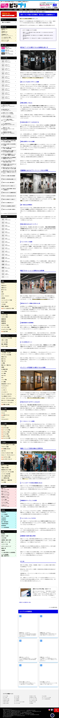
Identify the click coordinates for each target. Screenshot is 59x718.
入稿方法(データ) (38, 9)
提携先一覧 (3, 531)
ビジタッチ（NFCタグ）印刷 (6, 439)
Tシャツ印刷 (3, 414)
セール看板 (3, 373)
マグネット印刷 (4, 341)
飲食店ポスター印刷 (33, 693)
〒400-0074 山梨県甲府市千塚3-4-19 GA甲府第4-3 (15, 709)
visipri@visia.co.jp (51, 2)
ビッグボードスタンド (5, 445)
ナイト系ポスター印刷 (33, 696)
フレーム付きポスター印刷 (6, 306)
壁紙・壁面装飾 (4, 339)
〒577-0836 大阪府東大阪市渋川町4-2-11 (14, 708)
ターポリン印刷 (4, 312)
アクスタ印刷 (17, 692)
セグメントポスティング (5, 529)
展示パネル (3, 353)
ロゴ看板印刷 (17, 696)
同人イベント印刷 (4, 451)
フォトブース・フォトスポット (6, 392)
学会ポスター (3, 285)
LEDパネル (3, 437)
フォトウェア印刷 (5, 425)
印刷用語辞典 (3, 496)
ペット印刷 (3, 466)
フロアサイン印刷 (5, 443)
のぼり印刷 (4, 327)
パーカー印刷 (4, 422)
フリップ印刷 (3, 364)
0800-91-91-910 (45, 5)
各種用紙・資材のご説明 (5, 523)
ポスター (2, 283)
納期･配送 (21, 9)
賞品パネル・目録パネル (5, 358)
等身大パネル (3, 351)
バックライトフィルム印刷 (5, 333)
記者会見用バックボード (5, 375)
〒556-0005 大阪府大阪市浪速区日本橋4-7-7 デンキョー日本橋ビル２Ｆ (19, 707)
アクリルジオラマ (4, 408)
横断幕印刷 (3, 316)
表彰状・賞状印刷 (4, 304)
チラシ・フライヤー (4, 294)
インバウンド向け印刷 (5, 459)
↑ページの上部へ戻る (53, 607)
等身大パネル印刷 (6, 696)
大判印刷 (2, 296)
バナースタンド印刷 (4, 323)
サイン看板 (3, 366)
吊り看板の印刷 (4, 362)
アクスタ (2, 402)
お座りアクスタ (4, 404)
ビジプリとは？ (9, 9)
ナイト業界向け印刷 (4, 462)
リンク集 (7, 535)
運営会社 (12, 715)
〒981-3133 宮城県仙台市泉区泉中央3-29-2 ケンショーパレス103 (18, 710)
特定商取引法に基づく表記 (18, 715)
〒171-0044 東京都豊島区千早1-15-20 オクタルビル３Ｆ (16, 706)
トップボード (3, 381)
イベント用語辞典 (4, 498)
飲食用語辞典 (3, 509)
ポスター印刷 (6, 692)
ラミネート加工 (4, 300)
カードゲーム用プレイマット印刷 (7, 432)
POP (2, 370)
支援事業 (2, 533)
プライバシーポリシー (6, 715)
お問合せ (55, 9)
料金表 (15, 9)
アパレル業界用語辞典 (5, 511)
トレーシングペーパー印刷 (5, 298)
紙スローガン (3, 289)
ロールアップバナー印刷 (5, 325)
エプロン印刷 (4, 416)
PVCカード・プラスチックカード (7, 441)
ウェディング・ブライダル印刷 (6, 457)
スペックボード (4, 383)
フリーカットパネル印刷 (5, 349)
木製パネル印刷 (4, 394)
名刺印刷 (31, 699)
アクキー (2, 406)
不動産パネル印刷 (4, 453)
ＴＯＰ (3, 9)
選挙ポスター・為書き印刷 (5, 464)
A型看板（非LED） (5, 436)
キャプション (3, 379)
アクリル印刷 (3, 400)
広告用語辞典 (3, 502)
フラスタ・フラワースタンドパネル (7, 388)
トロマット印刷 (4, 314)
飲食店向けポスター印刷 (5, 455)
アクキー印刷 (17, 693)
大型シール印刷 (4, 335)
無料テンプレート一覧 (5, 525)
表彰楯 (2, 360)
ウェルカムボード (4, 377)
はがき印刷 (44, 692)
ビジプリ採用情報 (7, 537)
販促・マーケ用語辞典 (5, 500)
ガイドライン (24, 715)
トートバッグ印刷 (5, 418)
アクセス (50, 9)
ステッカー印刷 (4, 337)
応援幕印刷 (3, 319)
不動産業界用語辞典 (4, 508)
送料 (26, 9)
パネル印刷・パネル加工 (5, 347)
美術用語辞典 (3, 504)
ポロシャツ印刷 (4, 424)
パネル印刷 (5, 693)
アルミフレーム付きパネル (5, 385)
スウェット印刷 (4, 420)
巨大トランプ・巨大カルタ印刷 (6, 390)
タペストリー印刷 (4, 321)
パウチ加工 (3, 302)
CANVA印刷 (3, 521)
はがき (2, 292)
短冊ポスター (3, 287)
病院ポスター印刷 (33, 692)
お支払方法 (31, 9)
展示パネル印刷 (6, 699)
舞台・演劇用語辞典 (4, 506)
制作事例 (2, 518)
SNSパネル (3, 368)
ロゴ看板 (2, 356)
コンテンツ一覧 (4, 527)
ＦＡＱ (45, 9)
